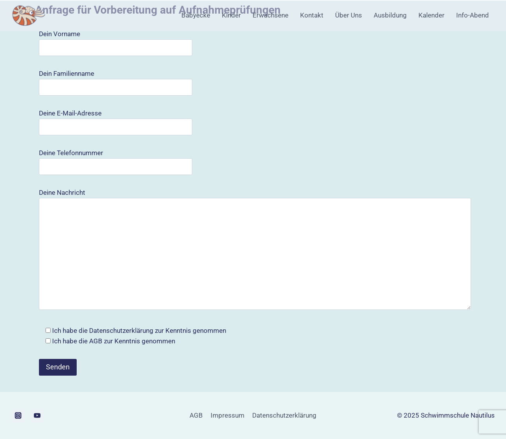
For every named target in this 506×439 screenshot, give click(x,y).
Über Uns (348, 15)
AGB (95, 341)
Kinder (231, 15)
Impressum (227, 415)
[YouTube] (37, 415)
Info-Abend (472, 15)
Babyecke (195, 15)
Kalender (431, 15)
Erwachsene (270, 15)
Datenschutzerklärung (121, 330)
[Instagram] (18, 415)
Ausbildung (390, 15)
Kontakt (311, 15)
